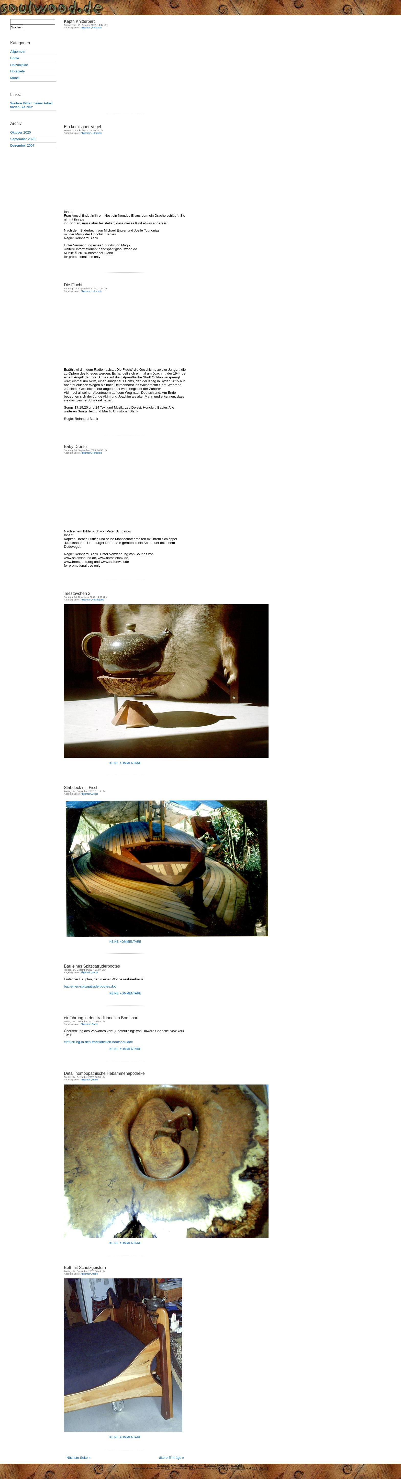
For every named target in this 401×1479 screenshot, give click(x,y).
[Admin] (263, 1468)
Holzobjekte (19, 65)
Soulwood (64, 7)
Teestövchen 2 (77, 593)
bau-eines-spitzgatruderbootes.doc (90, 986)
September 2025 (23, 139)
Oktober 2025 (20, 132)
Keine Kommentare (125, 763)
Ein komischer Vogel (82, 127)
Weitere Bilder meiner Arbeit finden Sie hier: (31, 105)
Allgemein (17, 51)
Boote (14, 58)
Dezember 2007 (22, 145)
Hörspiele (17, 71)
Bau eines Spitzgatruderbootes (92, 966)
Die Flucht (73, 285)
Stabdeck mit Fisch (81, 787)
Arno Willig (237, 1465)
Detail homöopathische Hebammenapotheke (104, 1073)
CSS (254, 1468)
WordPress (186, 1465)
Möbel (14, 78)
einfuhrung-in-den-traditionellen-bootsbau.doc (98, 1042)
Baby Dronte (75, 446)
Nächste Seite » (78, 1458)
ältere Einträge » (171, 1458)
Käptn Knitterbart (79, 21)
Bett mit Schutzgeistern (85, 1267)
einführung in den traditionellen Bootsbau (101, 1018)
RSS (192, 1468)
